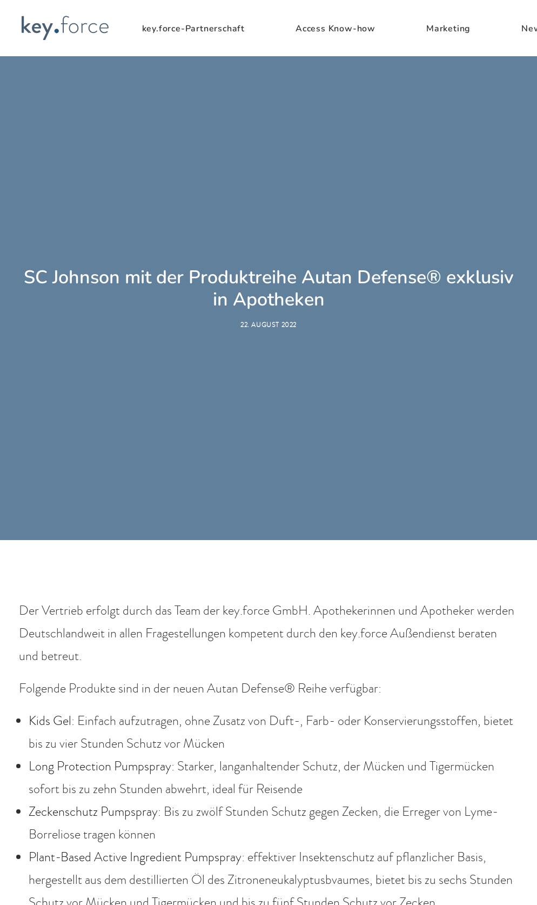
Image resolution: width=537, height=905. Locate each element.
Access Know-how (335, 29)
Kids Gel (50, 651)
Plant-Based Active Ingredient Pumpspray (135, 787)
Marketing (448, 29)
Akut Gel (52, 856)
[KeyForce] (64, 28)
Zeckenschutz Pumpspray (93, 742)
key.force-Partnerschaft (193, 29)
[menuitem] (208, 29)
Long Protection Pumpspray (100, 697)
